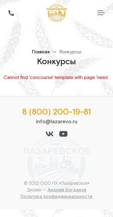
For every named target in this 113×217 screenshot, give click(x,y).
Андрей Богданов (67, 190)
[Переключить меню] (101, 12)
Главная (41, 52)
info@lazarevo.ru (56, 121)
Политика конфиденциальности (56, 197)
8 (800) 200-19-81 (56, 112)
